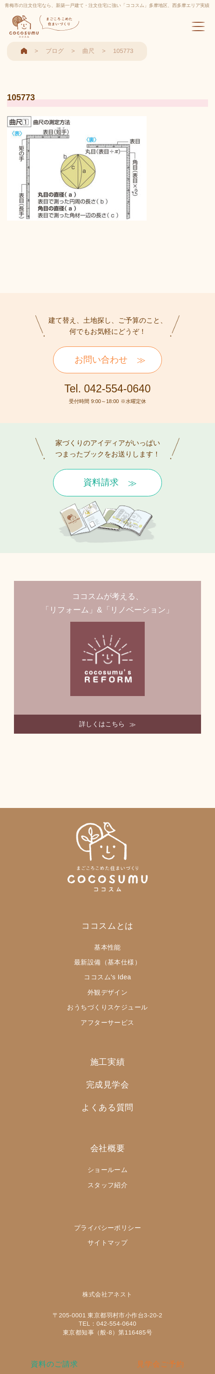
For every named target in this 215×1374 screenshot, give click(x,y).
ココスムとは (107, 926)
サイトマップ (107, 1242)
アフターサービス (107, 1022)
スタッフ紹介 (107, 1185)
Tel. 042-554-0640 (107, 389)
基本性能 (107, 947)
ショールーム (107, 1169)
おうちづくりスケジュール (107, 1007)
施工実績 (107, 1062)
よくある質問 (107, 1107)
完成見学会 (107, 1084)
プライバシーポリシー (107, 1227)
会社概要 (107, 1148)
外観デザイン (107, 992)
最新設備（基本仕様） (107, 962)
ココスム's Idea (107, 977)
